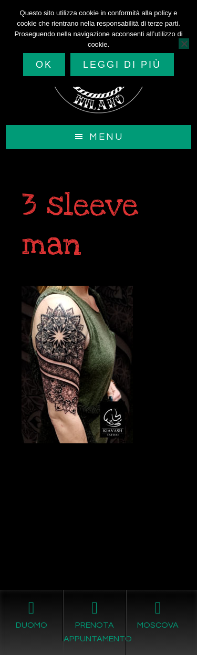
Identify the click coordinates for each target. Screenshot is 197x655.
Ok (44, 64)
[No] (184, 43)
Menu (106, 137)
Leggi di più (122, 64)
